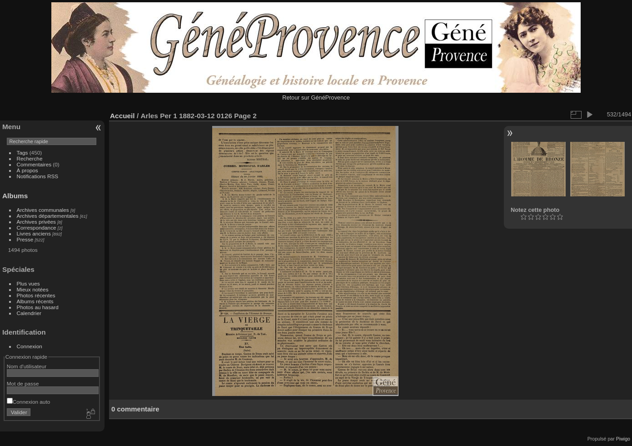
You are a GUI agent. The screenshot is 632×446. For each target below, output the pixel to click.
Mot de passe (23, 383)
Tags (22, 152)
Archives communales (43, 210)
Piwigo (623, 438)
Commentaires (34, 164)
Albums (15, 196)
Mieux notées (33, 289)
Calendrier (29, 313)
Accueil (122, 116)
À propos (27, 170)
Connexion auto (28, 402)
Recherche (30, 158)
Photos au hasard (38, 307)
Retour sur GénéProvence (316, 97)
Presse (25, 239)
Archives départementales (48, 216)
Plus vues (28, 283)
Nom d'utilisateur (26, 366)
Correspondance (36, 228)
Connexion (29, 346)
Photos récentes (36, 295)
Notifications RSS (38, 176)
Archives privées (36, 222)
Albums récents (35, 301)
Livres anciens (34, 233)
